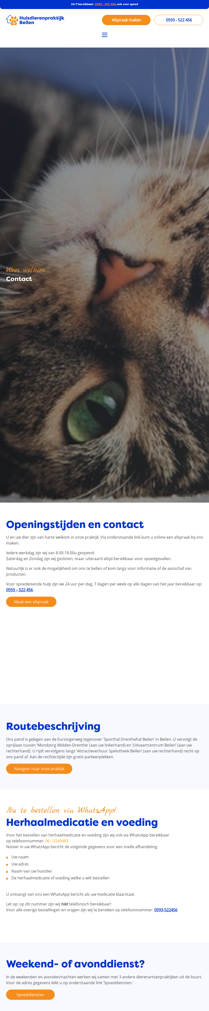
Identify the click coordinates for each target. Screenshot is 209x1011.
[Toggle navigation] (104, 35)
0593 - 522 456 (105, 4)
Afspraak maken (126, 20)
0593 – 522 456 (19, 590)
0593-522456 (165, 910)
